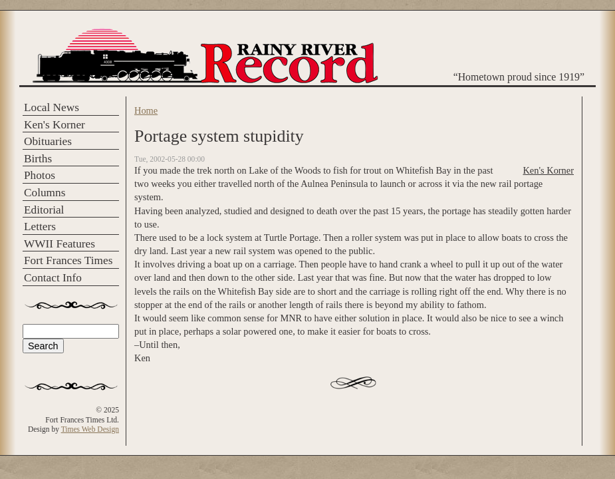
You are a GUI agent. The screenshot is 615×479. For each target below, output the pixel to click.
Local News (51, 107)
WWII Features (59, 244)
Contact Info (53, 277)
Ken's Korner (54, 124)
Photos (39, 175)
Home (146, 110)
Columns (44, 192)
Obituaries (48, 141)
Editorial (44, 210)
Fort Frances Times (68, 260)
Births (38, 158)
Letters (40, 226)
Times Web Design (90, 429)
